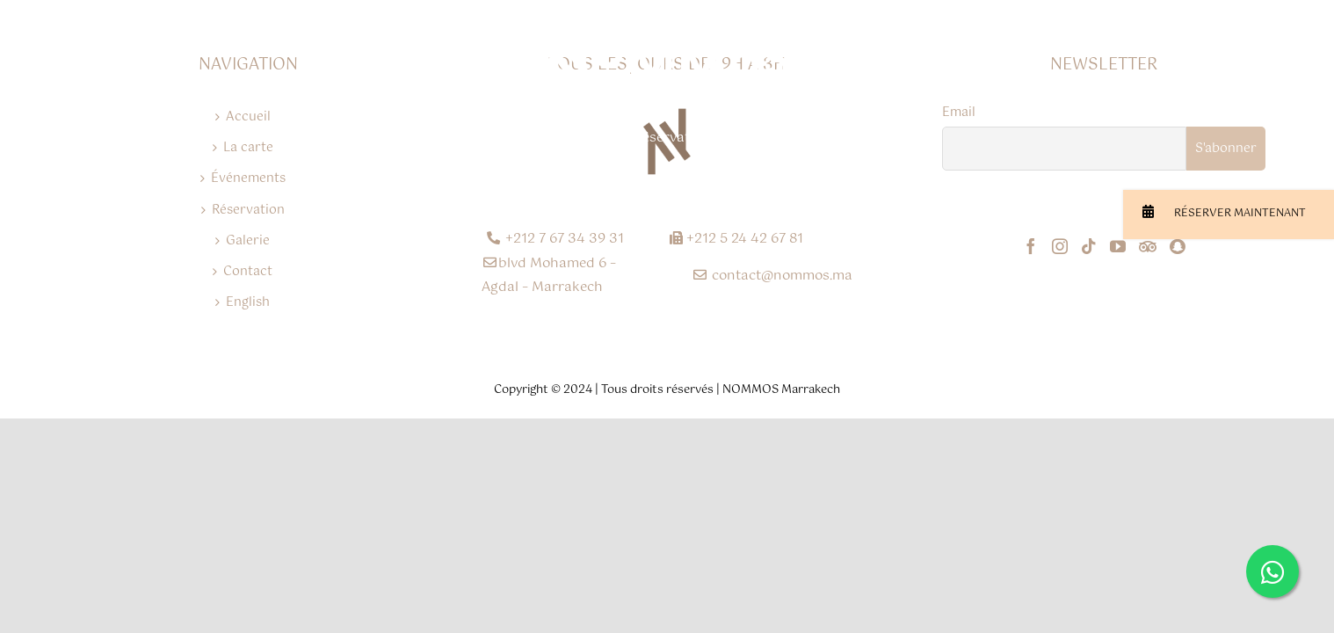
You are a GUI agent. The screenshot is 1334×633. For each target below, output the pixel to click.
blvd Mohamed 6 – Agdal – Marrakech (549, 275)
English (248, 302)
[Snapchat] (1177, 246)
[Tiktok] (1089, 246)
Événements (248, 178)
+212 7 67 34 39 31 (555, 239)
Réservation (248, 210)
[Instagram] (1060, 246)
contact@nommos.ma (772, 276)
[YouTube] (1118, 246)
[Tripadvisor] (1147, 246)
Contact (247, 271)
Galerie (248, 240)
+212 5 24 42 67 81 (736, 239)
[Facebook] (1031, 246)
